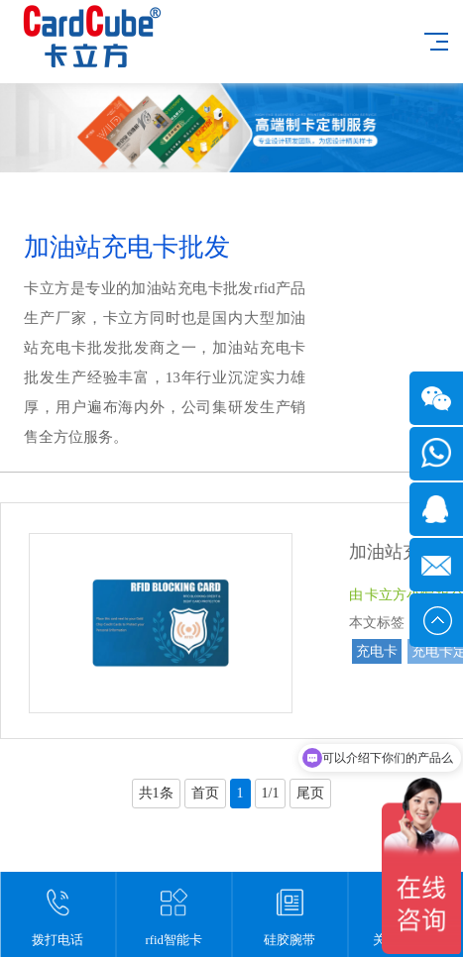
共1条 (156, 793)
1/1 (271, 793)
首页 (205, 793)
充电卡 (377, 651)
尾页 (310, 793)
